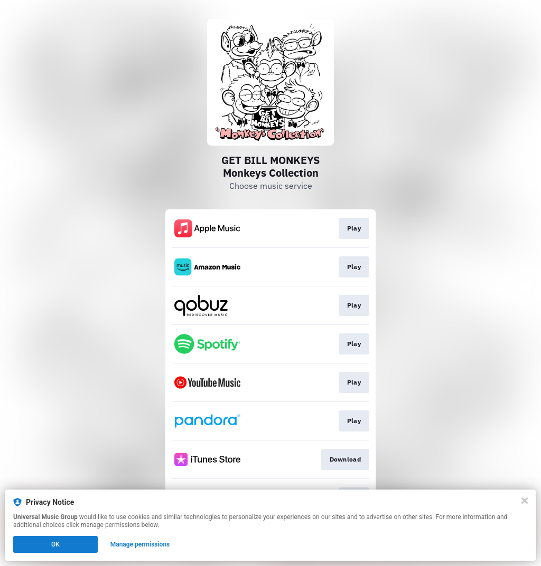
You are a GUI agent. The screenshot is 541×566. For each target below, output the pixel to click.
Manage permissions (140, 544)
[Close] (524, 500)
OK (55, 544)
